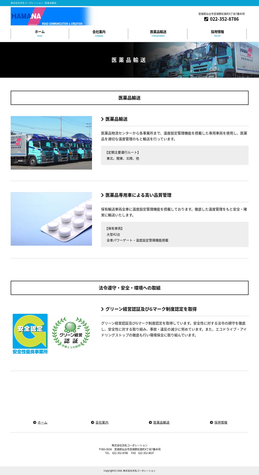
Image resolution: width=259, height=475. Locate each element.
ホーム (40, 33)
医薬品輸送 (158, 33)
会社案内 (99, 33)
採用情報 (217, 33)
